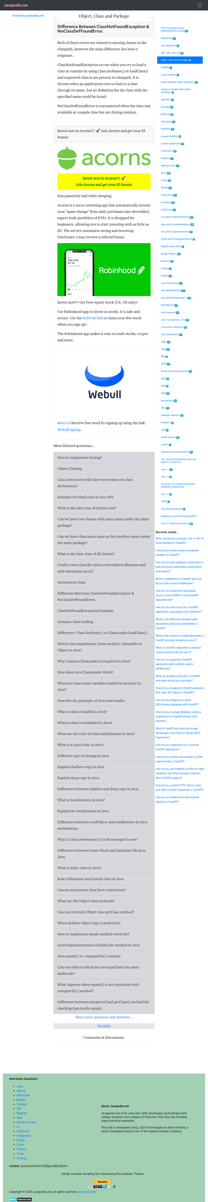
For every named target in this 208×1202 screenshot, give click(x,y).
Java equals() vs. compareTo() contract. (89, 956)
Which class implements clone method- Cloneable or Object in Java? (99, 646)
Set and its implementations (177, 231)
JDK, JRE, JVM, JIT (172, 53)
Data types (168, 121)
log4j (165, 393)
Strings (166, 187)
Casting (166, 268)
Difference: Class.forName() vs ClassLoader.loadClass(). (102, 632)
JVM (164, 430)
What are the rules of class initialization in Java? (96, 733)
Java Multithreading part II (176, 297)
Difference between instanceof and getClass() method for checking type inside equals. (103, 1005)
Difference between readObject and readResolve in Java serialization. (102, 825)
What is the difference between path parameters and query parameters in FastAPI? (177, 624)
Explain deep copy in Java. (78, 778)
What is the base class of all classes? (86, 554)
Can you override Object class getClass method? (95, 912)
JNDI (165, 349)
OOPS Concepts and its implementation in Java (174, 29)
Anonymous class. (71, 582)
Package (167, 107)
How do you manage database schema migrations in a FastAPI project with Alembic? (178, 716)
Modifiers (167, 129)
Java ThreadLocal (171, 283)
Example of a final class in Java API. (85, 497)
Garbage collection (172, 415)
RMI (164, 356)
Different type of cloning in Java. (83, 756)
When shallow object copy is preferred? (89, 923)
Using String (169, 195)
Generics (167, 261)
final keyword (169, 305)
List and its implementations (177, 217)
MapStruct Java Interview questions (179, 516)
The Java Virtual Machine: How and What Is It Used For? (178, 460)
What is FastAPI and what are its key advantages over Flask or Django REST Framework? (178, 733)
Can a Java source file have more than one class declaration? (95, 482)
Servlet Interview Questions (176, 371)
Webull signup (68, 429)
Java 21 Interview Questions (177, 523)
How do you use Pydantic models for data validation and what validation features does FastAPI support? (180, 773)
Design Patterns (171, 253)
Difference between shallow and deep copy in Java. (98, 789)
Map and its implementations (177, 224)
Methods (167, 114)
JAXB (165, 363)
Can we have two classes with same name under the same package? (103, 522)
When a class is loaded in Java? (82, 711)
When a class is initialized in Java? (85, 722)
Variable (104, 1026)
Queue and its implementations (178, 239)
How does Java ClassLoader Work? (85, 672)
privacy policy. (87, 1192)
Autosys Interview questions (177, 452)
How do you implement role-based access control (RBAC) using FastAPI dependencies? (177, 595)
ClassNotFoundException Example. (85, 610)
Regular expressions (172, 246)
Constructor (169, 151)
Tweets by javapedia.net (28, 15)
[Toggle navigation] (199, 5)
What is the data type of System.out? (86, 508)
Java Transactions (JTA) (175, 320)
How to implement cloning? (79, 457)
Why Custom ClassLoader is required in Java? (94, 661)
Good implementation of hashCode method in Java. (98, 945)
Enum (165, 173)
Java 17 (166, 494)
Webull (63, 423)
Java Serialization (171, 334)
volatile (166, 275)
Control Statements (172, 143)
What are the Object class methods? (86, 901)
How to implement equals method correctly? (93, 934)
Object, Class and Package (176, 60)
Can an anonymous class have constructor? (91, 890)
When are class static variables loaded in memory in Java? (99, 686)
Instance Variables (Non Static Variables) (176, 91)
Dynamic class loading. (75, 621)
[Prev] (56, 17)
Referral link (93, 318)
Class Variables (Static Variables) (179, 82)
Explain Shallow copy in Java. (81, 767)
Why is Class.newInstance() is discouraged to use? (97, 839)
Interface (167, 158)
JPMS (165, 501)
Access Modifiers (171, 136)
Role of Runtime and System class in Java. (91, 879)
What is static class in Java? (79, 868)
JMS (165, 378)
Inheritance (168, 38)
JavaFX (166, 444)
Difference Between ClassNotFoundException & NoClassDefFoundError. (95, 596)
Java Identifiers (170, 45)
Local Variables (170, 75)
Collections (168, 209)
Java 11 (167, 469)
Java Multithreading (173, 290)
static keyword (170, 312)
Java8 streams (170, 437)
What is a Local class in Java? (80, 744)
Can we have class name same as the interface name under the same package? (103, 539)
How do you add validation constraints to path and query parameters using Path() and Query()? (179, 567)
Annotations (169, 400)
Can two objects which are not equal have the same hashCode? (98, 970)
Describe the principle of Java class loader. (91, 700)
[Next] (152, 17)
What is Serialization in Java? (81, 800)
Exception (168, 202)
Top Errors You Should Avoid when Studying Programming (178, 485)
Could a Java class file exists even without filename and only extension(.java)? (101, 568)
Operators (167, 99)
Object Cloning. (70, 468)
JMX (164, 386)
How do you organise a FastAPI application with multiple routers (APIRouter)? (174, 664)
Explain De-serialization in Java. (83, 811)
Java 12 (166, 476)
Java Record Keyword (173, 509)
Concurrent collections (174, 327)
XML (165, 408)
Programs (167, 422)
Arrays (166, 180)
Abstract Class (170, 165)
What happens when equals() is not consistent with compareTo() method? (98, 987)
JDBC (165, 342)
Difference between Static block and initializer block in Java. (101, 853)
